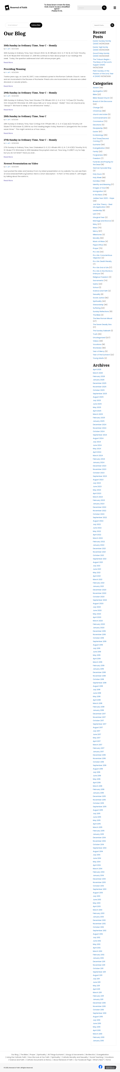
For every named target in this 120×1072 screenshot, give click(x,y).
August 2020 (98, 603)
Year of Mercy (98, 351)
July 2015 (96, 813)
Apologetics (98, 91)
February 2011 (98, 996)
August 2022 (98, 521)
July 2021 (96, 566)
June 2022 (97, 528)
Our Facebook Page (83, 1060)
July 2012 (96, 937)
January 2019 (98, 669)
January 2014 (98, 875)
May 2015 (96, 820)
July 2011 (96, 979)
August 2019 (98, 645)
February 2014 (98, 872)
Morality (96, 238)
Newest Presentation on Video (21, 163)
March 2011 (97, 992)
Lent (94, 214)
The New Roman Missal (102, 318)
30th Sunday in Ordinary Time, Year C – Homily (30, 45)
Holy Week (97, 177)
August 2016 (98, 769)
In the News (97, 195)
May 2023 (97, 490)
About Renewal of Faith (63, 1060)
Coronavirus (98, 121)
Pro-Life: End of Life (101, 267)
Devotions (97, 125)
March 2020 (98, 621)
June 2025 (97, 404)
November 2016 (99, 758)
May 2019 (96, 655)
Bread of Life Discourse (102, 101)
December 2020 (99, 590)
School (96, 287)
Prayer (95, 248)
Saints (95, 284)
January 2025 (98, 421)
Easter (95, 131)
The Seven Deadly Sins (102, 324)
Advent (96, 87)
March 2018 (97, 703)
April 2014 (97, 865)
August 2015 (98, 810)
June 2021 (97, 569)
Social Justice (98, 298)
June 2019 (97, 651)
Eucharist (97, 144)
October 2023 (98, 473)
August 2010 (98, 1016)
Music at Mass (99, 241)
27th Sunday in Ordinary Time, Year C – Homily (30, 139)
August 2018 (98, 686)
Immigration (98, 191)
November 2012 (99, 923)
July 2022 (97, 524)
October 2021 (98, 555)
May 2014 (96, 861)
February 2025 (99, 417)
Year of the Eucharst (101, 354)
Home (108, 1060)
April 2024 (97, 452)
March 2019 (97, 662)
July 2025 (97, 400)
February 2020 (99, 624)
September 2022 (100, 517)
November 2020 (99, 593)
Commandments (100, 118)
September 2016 (99, 765)
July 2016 (96, 772)
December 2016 (99, 755)
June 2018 (97, 693)
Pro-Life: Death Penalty (102, 261)
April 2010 (97, 1030)
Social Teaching (96, 1057)
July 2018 (96, 689)
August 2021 (98, 562)
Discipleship (98, 128)
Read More (8, 62)
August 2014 (98, 851)
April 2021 (97, 576)
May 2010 (96, 1027)
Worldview (97, 348)
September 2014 (99, 848)
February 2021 (98, 583)
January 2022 (98, 545)
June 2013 (97, 899)
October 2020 (98, 596)
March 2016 (97, 786)
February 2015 (98, 831)
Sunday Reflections (101, 311)
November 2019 (99, 634)
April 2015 (97, 824)
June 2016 (97, 775)
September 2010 (99, 1013)
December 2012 (99, 920)
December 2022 (99, 507)
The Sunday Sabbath (101, 330)
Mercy (95, 231)
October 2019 (98, 638)
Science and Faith (100, 291)
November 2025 (99, 386)
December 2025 (99, 383)
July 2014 (96, 855)
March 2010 (97, 1034)
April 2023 (97, 493)
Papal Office (98, 245)
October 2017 (98, 720)
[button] (36, 25)
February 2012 (98, 954)
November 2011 (99, 965)
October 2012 (98, 927)
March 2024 (98, 455)
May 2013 (96, 903)
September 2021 (99, 559)
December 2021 (99, 548)
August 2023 (98, 479)
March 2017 (97, 744)
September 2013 (99, 889)
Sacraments (98, 280)
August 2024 (98, 438)
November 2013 (99, 882)
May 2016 (96, 779)
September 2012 (99, 930)
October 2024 (99, 431)
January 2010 (98, 1040)
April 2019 (97, 658)
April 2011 (96, 989)
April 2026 (97, 369)
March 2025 (98, 414)
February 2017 (98, 748)
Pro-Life (96, 252)
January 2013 (98, 917)
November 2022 (99, 510)
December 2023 (99, 466)
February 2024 (99, 459)
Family (95, 151)
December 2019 (99, 631)
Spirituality (97, 301)
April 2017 (97, 741)
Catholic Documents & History (38, 1060)
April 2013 (97, 906)
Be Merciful (90, 1054)
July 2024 (97, 442)
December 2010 (99, 1003)
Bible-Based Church (101, 98)
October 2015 (98, 803)
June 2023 (97, 486)
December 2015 (99, 796)
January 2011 (98, 999)
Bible (95, 94)
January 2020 (98, 627)
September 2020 (100, 600)
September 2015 (99, 806)
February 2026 (99, 376)
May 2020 (97, 614)
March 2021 (97, 579)
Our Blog (14, 1054)
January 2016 (98, 793)
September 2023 (100, 476)
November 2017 (99, 717)
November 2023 (99, 469)
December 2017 (99, 714)
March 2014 (97, 868)
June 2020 (97, 610)
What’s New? (98, 1060)
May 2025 (97, 407)
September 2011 (99, 972)
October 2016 (98, 762)
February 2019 (98, 665)
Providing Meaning (15, 69)
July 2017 (96, 731)
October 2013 (98, 886)
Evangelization (99, 148)
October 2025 (99, 390)
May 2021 (96, 572)
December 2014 (99, 837)
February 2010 (98, 1037)
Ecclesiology (98, 135)
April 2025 (97, 411)
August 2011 (97, 975)
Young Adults (98, 358)
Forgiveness (98, 155)
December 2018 (99, 672)
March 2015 (97, 827)
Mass (95, 227)
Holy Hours (97, 174)
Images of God (99, 188)
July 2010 (96, 1020)
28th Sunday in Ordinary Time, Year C (25, 116)
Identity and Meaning (101, 184)
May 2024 (97, 448)
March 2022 (98, 538)
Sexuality (96, 294)
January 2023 (98, 504)
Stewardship (98, 304)
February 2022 (99, 541)
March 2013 (97, 910)
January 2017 (98, 751)
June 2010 (97, 1023)
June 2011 (96, 982)
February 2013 (98, 913)
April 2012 (97, 948)
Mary (95, 224)
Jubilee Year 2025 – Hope (103, 198)
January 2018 (98, 710)
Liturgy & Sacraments (75, 1054)
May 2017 (96, 738)
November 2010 (99, 1006)
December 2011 (99, 961)
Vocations (97, 344)
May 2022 (97, 531)
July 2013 (96, 896)
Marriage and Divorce (102, 221)
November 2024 (99, 428)
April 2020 (97, 617)
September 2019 (99, 641)
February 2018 (98, 707)
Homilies (96, 181)
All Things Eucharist (56, 1054)
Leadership (97, 210)
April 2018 (97, 700)
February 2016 (98, 789)
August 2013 (98, 892)
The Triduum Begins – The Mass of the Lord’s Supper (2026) (102, 62)
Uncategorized (99, 337)
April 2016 (97, 782)
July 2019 (96, 648)
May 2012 (96, 944)
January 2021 (98, 586)
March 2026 (98, 373)
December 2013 (99, 879)
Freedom (96, 158)
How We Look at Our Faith (38, 1057)
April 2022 (97, 534)
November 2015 (99, 800)
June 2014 (97, 858)
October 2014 (98, 844)
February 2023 (99, 500)
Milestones (97, 234)
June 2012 (97, 941)
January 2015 (98, 834)
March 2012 (97, 951)
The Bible (96, 315)
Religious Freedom (100, 277)
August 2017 (98, 727)
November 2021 (99, 552)
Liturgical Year (99, 217)
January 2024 (98, 462)
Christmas (97, 111)
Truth (95, 334)
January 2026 (98, 380)
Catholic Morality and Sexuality (75, 1057)
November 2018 (99, 676)
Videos (96, 341)
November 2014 (99, 841)
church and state (100, 114)
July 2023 (97, 483)
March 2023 (98, 497)
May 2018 (96, 696)
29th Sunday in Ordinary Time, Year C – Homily (30, 92)
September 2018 (99, 683)
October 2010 (98, 1009)
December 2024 (99, 424)
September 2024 (100, 435)
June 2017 (97, 734)
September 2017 (99, 724)
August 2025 (98, 397)
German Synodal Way (102, 168)
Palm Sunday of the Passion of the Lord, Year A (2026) (103, 73)
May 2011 (96, 985)
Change (96, 107)
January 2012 (98, 958)
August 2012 (98, 934)
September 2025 (100, 393)
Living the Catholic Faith (16, 1057)
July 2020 (97, 607)
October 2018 (98, 679)
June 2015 (97, 817)
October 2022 (98, 514)
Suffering (96, 308)
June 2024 (97, 445)
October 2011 (98, 968)
